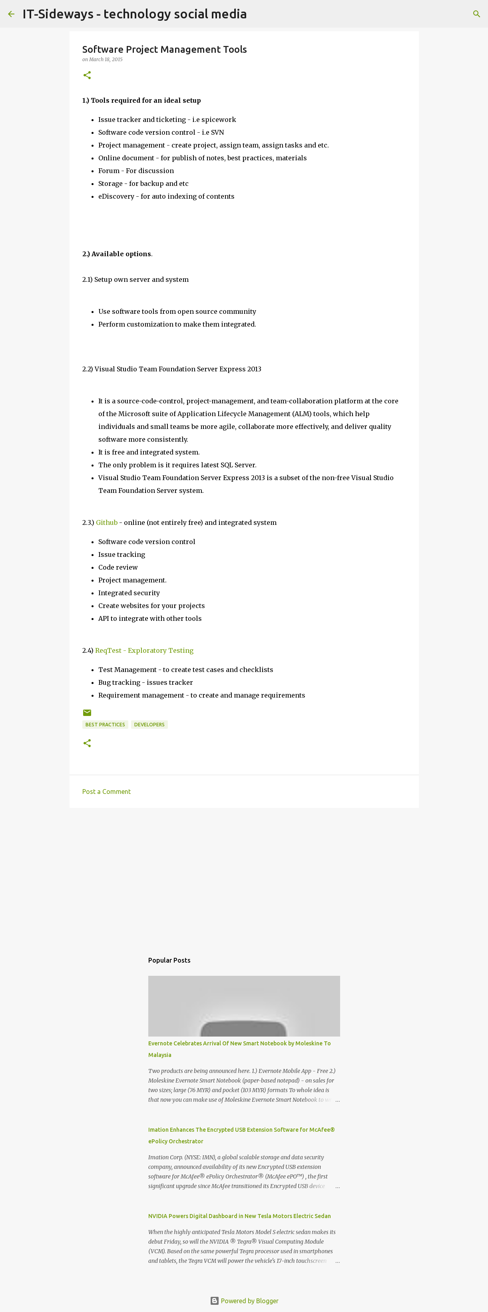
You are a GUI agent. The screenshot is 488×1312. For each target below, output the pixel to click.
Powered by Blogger (244, 1300)
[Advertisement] (244, 876)
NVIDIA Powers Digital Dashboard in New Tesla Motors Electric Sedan (239, 1216)
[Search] (477, 14)
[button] (87, 75)
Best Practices (105, 724)
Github (107, 522)
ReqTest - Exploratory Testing (144, 650)
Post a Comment (106, 791)
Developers (149, 724)
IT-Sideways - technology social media (134, 13)
